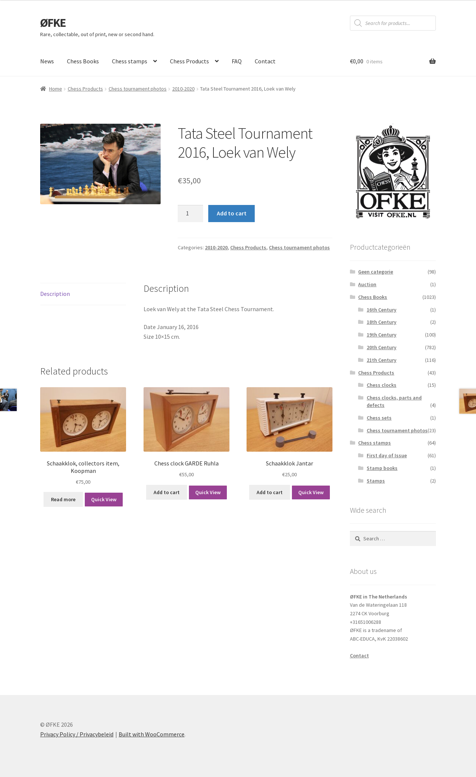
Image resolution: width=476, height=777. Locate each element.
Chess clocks (381, 385)
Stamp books (382, 468)
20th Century (381, 347)
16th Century (381, 309)
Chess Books (83, 61)
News (47, 61)
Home (55, 88)
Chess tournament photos (138, 88)
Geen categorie (375, 271)
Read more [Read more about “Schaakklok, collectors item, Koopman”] (63, 499)
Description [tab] (55, 293)
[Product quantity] (190, 213)
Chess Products (189, 61)
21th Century (381, 360)
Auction (367, 284)
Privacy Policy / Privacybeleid (76, 734)
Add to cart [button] (167, 492)
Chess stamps (129, 61)
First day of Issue (387, 455)
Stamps (376, 480)
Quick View (103, 499)
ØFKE (53, 22)
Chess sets (379, 417)
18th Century (381, 322)
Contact (265, 61)
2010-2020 (183, 88)
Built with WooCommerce (151, 734)
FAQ (237, 61)
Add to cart (232, 213)
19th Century (381, 334)
